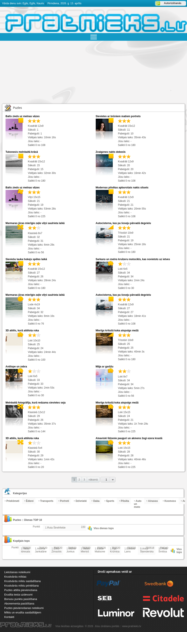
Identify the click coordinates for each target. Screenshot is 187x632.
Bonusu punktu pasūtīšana (20, 599)
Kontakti (9, 617)
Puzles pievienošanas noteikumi (24, 608)
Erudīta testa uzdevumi (18, 594)
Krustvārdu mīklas (15, 576)
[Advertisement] (93, 73)
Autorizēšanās (172, 3)
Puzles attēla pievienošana (20, 590)
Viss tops (179, 551)
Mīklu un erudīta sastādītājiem (22, 612)
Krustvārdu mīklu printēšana (21, 585)
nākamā (93, 479)
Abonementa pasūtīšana (19, 603)
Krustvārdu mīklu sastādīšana (22, 581)
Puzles (17, 107)
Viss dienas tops (104, 528)
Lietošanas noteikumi (17, 572)
